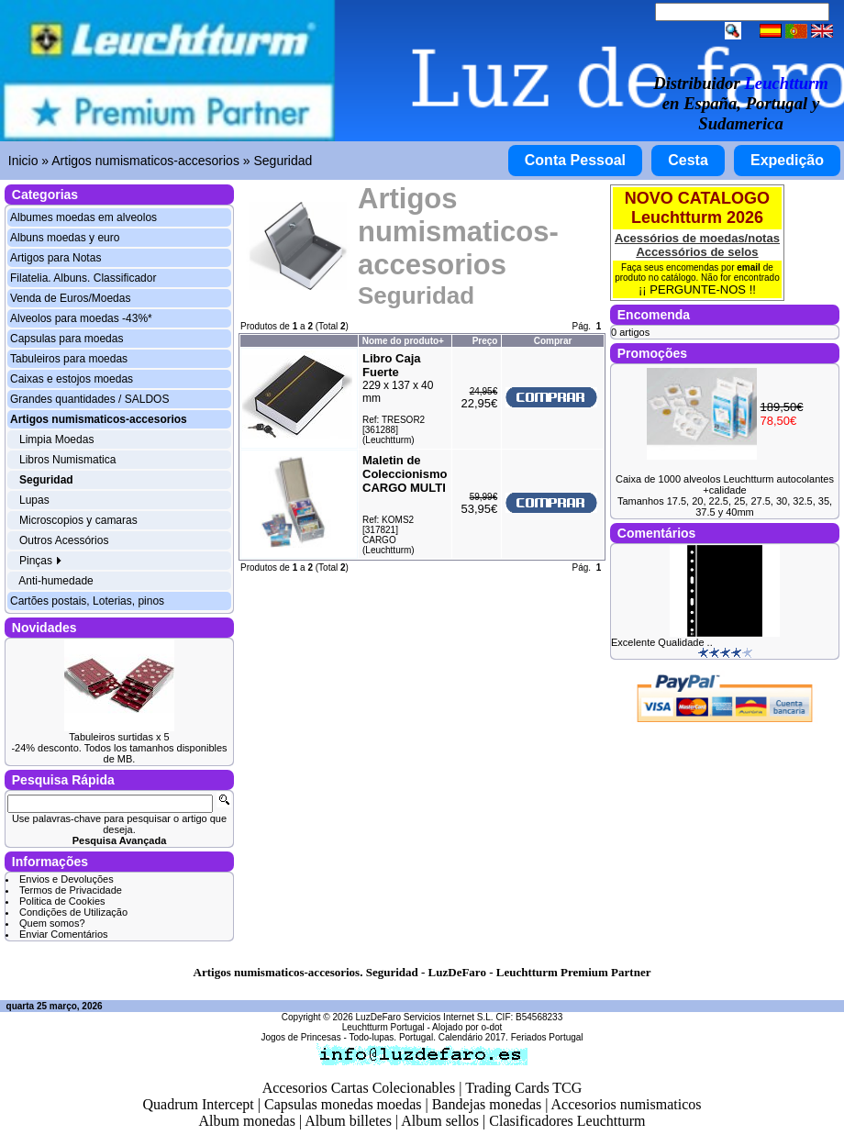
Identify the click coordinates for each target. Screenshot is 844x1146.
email (749, 267)
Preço (485, 341)
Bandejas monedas (487, 1104)
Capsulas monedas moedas (343, 1104)
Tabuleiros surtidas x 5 (119, 736)
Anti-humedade (55, 580)
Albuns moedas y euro (64, 237)
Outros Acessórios (63, 540)
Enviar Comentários (63, 934)
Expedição (787, 160)
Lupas (34, 500)
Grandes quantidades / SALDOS (89, 399)
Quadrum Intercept (197, 1104)
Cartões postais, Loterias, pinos (87, 601)
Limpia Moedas (56, 439)
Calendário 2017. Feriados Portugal (511, 1037)
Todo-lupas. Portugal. (392, 1037)
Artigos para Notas (55, 257)
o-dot (491, 1027)
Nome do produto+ (403, 341)
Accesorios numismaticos (626, 1104)
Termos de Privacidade (70, 890)
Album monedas (247, 1121)
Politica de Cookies (62, 901)
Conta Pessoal (575, 160)
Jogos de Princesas (300, 1037)
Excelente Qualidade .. (662, 642)
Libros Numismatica (67, 459)
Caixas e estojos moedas (71, 379)
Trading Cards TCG (523, 1088)
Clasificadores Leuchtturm (567, 1121)
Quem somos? (52, 923)
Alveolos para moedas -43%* (81, 318)
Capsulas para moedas (66, 338)
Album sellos (440, 1121)
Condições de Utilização (73, 912)
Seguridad (282, 160)
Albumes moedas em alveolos (83, 217)
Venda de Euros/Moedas (70, 298)
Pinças (40, 560)
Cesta (688, 160)
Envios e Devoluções (66, 879)
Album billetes (348, 1121)
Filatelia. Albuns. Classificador (83, 278)
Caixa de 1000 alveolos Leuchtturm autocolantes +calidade (725, 484)
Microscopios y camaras (78, 520)
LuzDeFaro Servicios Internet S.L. (425, 1017)
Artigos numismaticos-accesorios (145, 160)
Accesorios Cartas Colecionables (359, 1088)
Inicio (23, 160)
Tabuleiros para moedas (69, 358)
